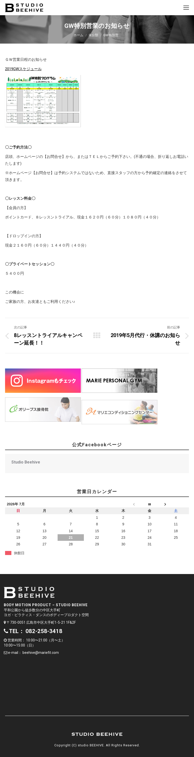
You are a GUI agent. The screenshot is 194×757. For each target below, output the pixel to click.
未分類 (93, 35)
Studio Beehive (25, 462)
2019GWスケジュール (23, 69)
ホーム (78, 35)
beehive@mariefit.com (40, 653)
